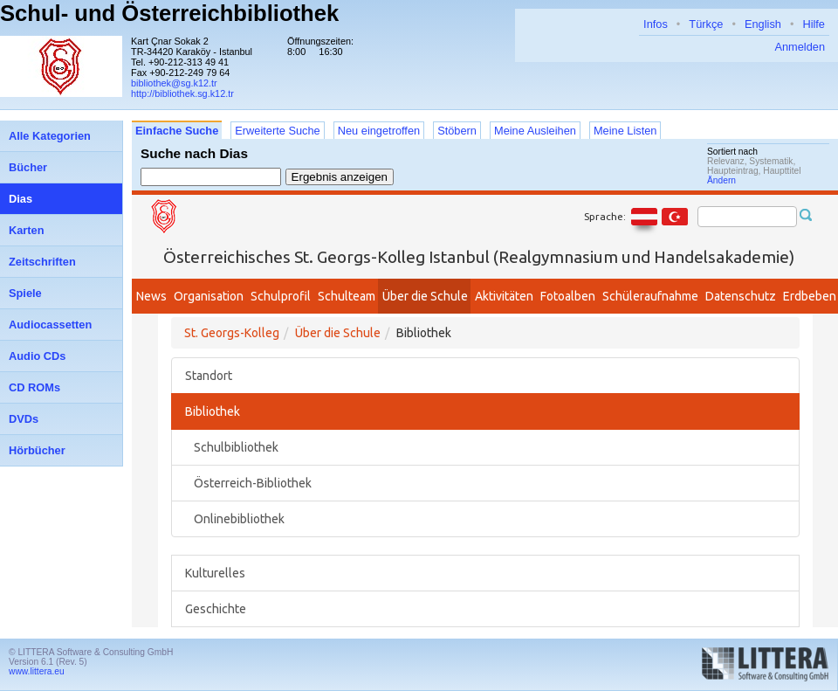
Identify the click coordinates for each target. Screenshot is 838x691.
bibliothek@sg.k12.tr (174, 83)
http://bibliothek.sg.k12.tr (182, 93)
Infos (655, 24)
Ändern (721, 180)
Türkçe (706, 24)
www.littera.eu (37, 671)
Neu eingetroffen (379, 130)
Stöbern (457, 130)
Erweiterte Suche (277, 130)
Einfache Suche (176, 130)
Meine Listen (625, 130)
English (763, 24)
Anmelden (799, 46)
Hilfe (813, 24)
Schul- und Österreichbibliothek (169, 13)
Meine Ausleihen (535, 130)
